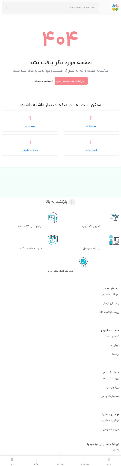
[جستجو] (6, 7)
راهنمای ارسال (111, 303)
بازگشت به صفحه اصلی (71, 80)
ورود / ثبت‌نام (111, 378)
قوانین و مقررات (109, 420)
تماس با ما (112, 336)
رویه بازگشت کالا (109, 311)
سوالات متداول (110, 294)
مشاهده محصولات (43, 81)
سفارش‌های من (110, 395)
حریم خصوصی (111, 429)
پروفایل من (113, 387)
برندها (115, 353)
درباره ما (114, 345)
